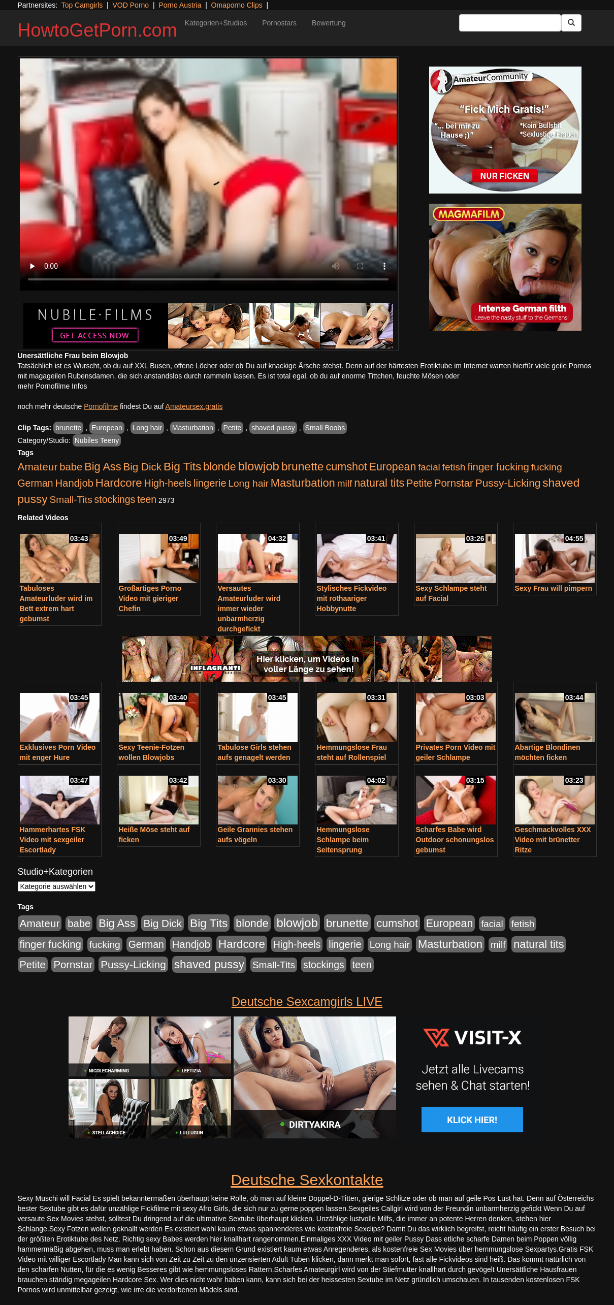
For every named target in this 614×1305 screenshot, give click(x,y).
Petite (232, 428)
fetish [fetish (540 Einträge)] (454, 467)
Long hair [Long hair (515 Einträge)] (248, 483)
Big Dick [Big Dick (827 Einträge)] (142, 466)
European (106, 428)
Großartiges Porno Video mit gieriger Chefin (150, 598)
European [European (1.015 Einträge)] (392, 467)
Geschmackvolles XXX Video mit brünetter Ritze (553, 839)
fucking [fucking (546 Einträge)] (546, 467)
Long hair (147, 428)
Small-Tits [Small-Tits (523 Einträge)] (70, 499)
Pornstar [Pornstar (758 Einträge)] (453, 483)
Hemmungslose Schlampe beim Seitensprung (343, 839)
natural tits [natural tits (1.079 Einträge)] (379, 483)
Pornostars (279, 23)
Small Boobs (325, 428)
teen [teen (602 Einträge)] (146, 499)
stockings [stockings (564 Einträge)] (115, 499)
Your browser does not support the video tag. (208, 174)
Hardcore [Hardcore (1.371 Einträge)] (118, 482)
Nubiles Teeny (97, 440)
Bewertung (329, 23)
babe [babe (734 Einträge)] (70, 466)
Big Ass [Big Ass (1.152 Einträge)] (102, 466)
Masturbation (192, 428)
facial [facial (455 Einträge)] (429, 467)
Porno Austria (179, 5)
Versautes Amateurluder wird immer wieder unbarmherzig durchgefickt (249, 608)
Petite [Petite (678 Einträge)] (419, 483)
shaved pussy (273, 428)
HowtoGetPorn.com (97, 30)
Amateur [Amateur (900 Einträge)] (38, 466)
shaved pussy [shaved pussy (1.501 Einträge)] (209, 964)
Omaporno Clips (237, 5)
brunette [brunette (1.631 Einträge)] (302, 466)
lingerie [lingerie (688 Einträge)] (210, 483)
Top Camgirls (82, 5)
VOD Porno (131, 5)
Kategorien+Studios (216, 23)
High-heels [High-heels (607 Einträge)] (168, 483)
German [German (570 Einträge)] (35, 483)
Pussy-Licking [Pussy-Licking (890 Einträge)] (508, 483)
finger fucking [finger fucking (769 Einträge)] (498, 466)
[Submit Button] (571, 22)
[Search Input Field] (510, 22)
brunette (68, 428)
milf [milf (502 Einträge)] (344, 483)
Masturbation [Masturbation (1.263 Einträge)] (303, 482)
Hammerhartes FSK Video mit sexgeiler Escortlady (53, 839)
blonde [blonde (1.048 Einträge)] (219, 467)
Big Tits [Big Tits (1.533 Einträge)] (182, 466)
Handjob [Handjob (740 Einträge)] (74, 483)
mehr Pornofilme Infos (52, 386)
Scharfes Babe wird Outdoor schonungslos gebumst (455, 839)
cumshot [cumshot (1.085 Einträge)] (346, 466)
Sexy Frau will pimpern (554, 588)
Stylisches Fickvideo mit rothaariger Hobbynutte (352, 598)
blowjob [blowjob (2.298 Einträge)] (258, 466)
